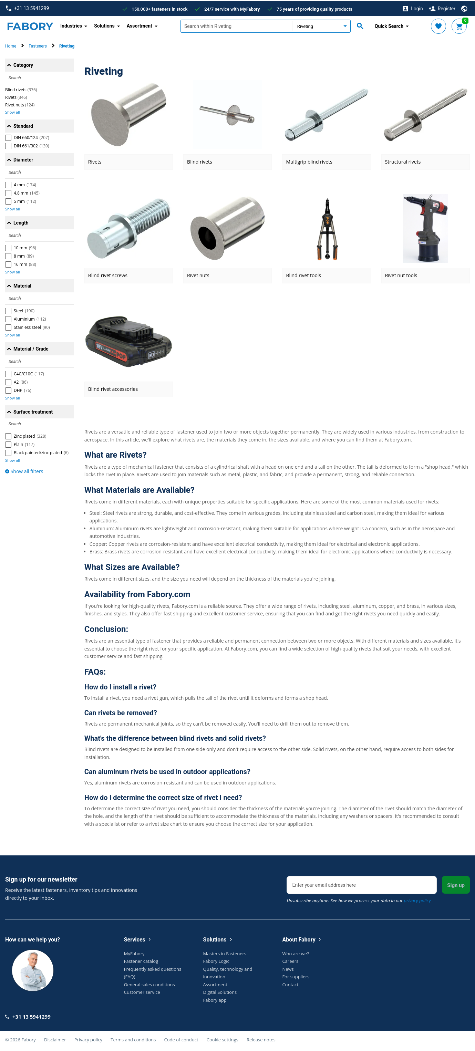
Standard (23, 125)
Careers (290, 960)
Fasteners (38, 45)
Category (23, 64)
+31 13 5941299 (27, 7)
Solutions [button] (104, 25)
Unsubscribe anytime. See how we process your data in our (359, 899)
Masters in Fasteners (224, 952)
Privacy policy (88, 1039)
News (287, 968)
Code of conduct (181, 1039)
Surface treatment (33, 411)
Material (22, 285)
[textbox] (236, 25)
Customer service (142, 991)
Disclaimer (55, 1039)
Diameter (23, 159)
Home (10, 45)
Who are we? (295, 952)
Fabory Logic (216, 960)
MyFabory (134, 952)
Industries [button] (71, 25)
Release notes (261, 1039)
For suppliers (295, 975)
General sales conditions (149, 983)
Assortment (215, 983)
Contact (290, 983)
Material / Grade (31, 348)
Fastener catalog (141, 960)
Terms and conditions (133, 1039)
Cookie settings (222, 1039)
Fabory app (215, 999)
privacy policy (417, 899)
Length (21, 222)
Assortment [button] (139, 25)
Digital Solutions (220, 991)
